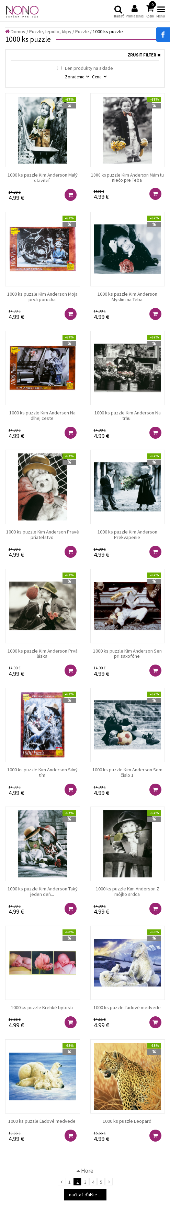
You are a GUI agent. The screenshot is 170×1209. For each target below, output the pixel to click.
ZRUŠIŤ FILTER (144, 55)
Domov (15, 31)
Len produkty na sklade (85, 68)
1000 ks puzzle (108, 31)
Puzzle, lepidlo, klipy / (51, 31)
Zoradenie (75, 76)
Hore (85, 1170)
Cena (97, 76)
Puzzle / (83, 31)
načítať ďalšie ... (85, 1195)
